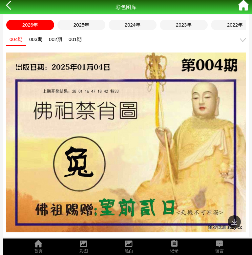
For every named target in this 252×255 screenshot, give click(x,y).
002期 (55, 39)
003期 (35, 39)
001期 (75, 39)
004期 (16, 39)
